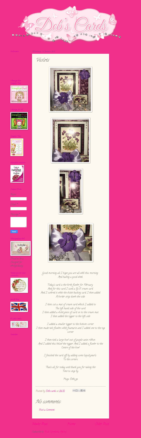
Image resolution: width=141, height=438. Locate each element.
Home (71, 424)
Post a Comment (46, 410)
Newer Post (40, 424)
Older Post (102, 424)
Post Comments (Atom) (55, 432)
